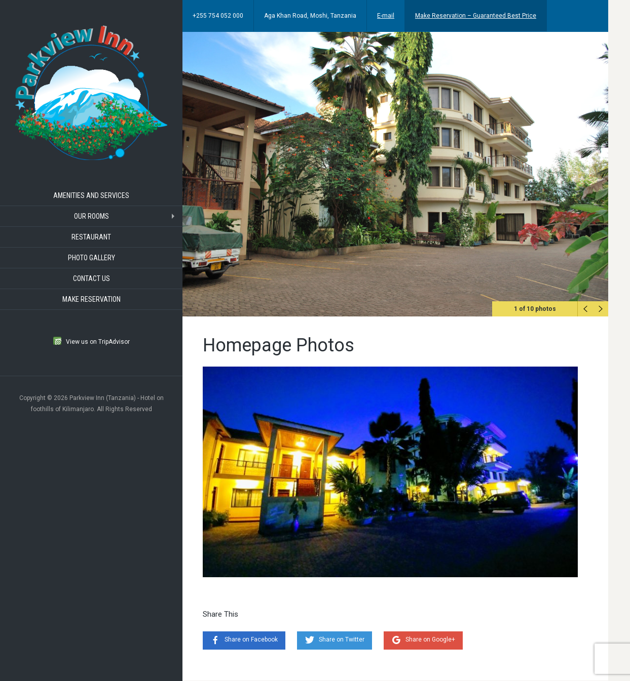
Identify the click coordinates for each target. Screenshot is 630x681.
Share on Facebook (251, 639)
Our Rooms (91, 216)
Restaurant (91, 237)
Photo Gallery (91, 258)
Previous (585, 308)
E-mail (385, 15)
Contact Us (91, 278)
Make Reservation (91, 299)
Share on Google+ (430, 639)
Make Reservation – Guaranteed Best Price (475, 15)
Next (600, 308)
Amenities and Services (91, 195)
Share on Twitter (341, 639)
